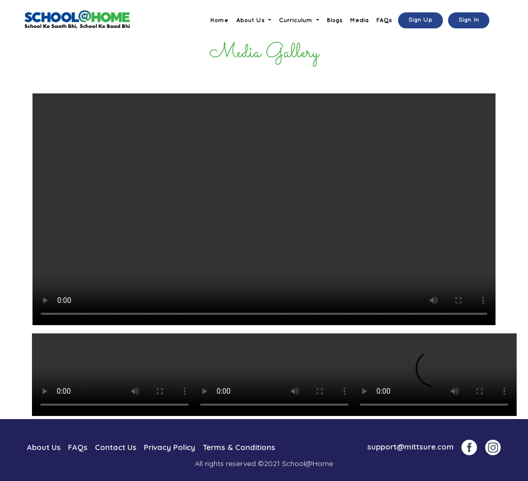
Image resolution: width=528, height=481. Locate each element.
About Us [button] (251, 20)
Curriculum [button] (297, 20)
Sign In (468, 20)
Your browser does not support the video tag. (264, 209)
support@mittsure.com (410, 447)
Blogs (334, 20)
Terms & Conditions (239, 447)
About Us (44, 447)
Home (219, 20)
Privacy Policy (169, 447)
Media (359, 20)
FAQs (384, 20)
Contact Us (116, 447)
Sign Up (420, 20)
